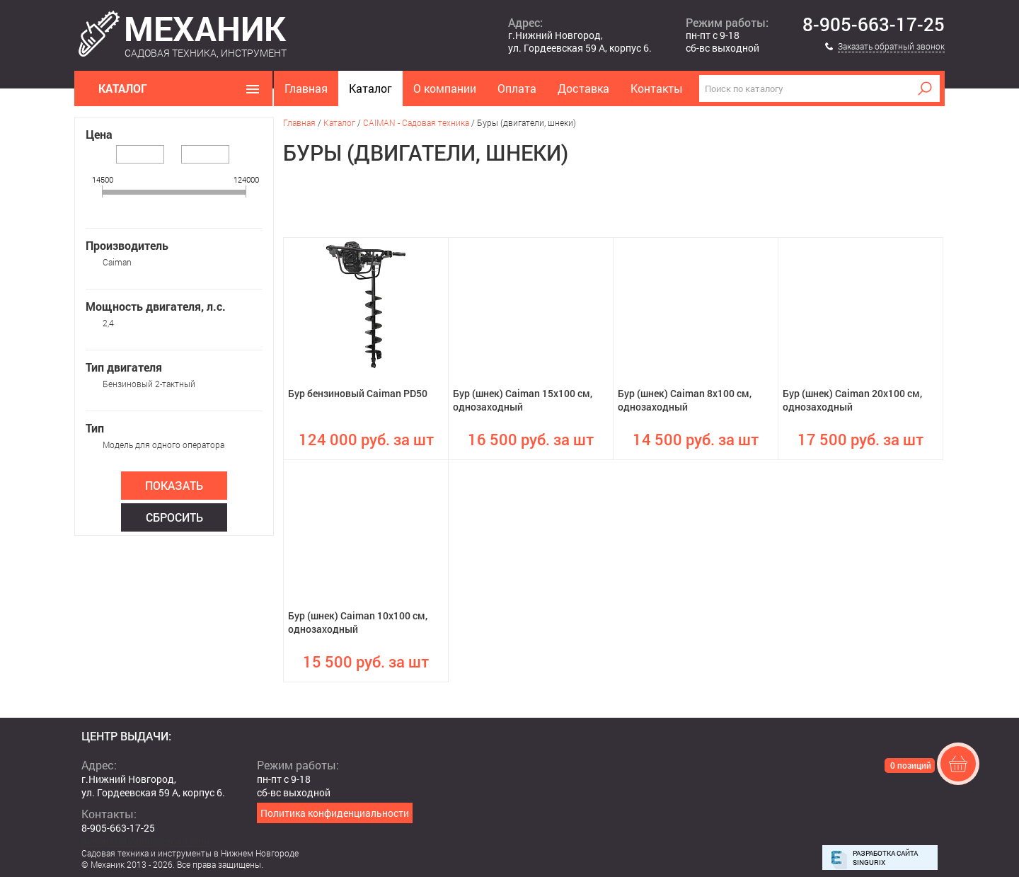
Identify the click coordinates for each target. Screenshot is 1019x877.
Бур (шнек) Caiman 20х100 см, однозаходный (852, 399)
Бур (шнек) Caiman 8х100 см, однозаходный (685, 399)
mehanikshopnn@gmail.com (145, 841)
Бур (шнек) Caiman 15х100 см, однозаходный (522, 399)
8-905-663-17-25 (873, 25)
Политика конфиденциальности (334, 813)
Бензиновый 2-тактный (149, 383)
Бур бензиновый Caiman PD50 (357, 393)
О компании (444, 88)
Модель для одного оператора (163, 444)
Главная (306, 88)
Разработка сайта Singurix (885, 858)
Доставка (583, 88)
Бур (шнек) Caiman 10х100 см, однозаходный (357, 622)
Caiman (117, 262)
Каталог (370, 88)
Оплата (516, 88)
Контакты (657, 88)
